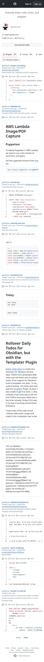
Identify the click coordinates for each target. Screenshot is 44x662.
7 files (5, 438)
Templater (17, 389)
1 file (4, 191)
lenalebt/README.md (32, 328)
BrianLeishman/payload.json (11, 111)
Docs (12, 650)
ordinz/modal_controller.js (10, 70)
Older (26, 637)
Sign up (37, 4)
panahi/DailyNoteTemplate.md (12, 431)
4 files (5, 234)
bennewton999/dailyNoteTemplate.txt (14, 507)
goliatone (5, 65)
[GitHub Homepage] (15, 655)
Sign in (28, 4)
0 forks (12, 76)
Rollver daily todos (14, 369)
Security (20, 648)
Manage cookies (28, 650)
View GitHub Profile (22, 45)
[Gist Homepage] (14, 3)
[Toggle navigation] (3, 3)
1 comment (21, 117)
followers (8, 38)
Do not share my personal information (22, 652)
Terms (7, 648)
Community (35, 648)
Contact (18, 650)
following (19, 38)
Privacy (13, 648)
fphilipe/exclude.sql (31, 184)
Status (27, 648)
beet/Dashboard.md (32, 277)
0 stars (31, 76)
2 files (5, 76)
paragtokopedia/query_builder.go (13, 552)
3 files (5, 117)
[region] (22, 90)
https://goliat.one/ (12, 35)
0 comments (22, 76)
